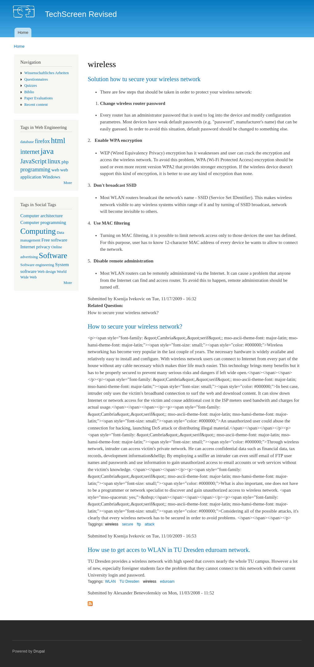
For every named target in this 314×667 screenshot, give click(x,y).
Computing (38, 231)
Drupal (39, 651)
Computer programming (43, 222)
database (27, 142)
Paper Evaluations (38, 98)
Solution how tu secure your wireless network (144, 79)
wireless (111, 524)
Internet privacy (35, 246)
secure (127, 524)
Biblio (29, 92)
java (47, 151)
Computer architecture (41, 215)
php (65, 161)
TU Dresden (129, 581)
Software (53, 255)
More (67, 183)
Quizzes (30, 85)
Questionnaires (36, 79)
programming (35, 169)
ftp (139, 524)
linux (53, 161)
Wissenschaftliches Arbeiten (46, 73)
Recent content (36, 104)
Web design (47, 272)
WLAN (110, 581)
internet (30, 151)
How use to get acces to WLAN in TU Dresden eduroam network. (169, 549)
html (58, 140)
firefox (42, 141)
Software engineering (37, 265)
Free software (54, 239)
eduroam (167, 581)
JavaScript (33, 161)
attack (150, 524)
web (55, 169)
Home (23, 32)
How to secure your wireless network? (135, 326)
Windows (51, 176)
